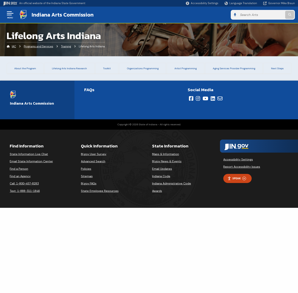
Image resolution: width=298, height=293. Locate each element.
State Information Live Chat (29, 239)
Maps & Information (165, 239)
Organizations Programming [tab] (140, 69)
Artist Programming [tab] (184, 69)
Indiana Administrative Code (171, 268)
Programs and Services (38, 46)
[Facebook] (191, 183)
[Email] (219, 183)
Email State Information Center (31, 246)
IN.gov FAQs (88, 268)
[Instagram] (198, 183)
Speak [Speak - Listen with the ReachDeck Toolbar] (236, 263)
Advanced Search (93, 246)
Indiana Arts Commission (63, 15)
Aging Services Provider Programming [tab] (235, 69)
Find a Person (19, 254)
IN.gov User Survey (93, 239)
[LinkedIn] (213, 183)
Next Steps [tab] (280, 69)
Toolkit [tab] (105, 68)
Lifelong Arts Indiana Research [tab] (69, 69)
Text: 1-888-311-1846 (25, 276)
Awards (157, 276)
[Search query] (261, 15)
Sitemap (87, 261)
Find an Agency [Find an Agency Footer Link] (20, 261)
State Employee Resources (100, 276)
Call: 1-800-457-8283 (24, 268)
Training (66, 46)
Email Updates (162, 254)
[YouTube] (205, 183)
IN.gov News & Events (166, 246)
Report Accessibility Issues (241, 252)
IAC (14, 46)
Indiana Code (161, 261)
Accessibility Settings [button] (238, 244)
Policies (86, 254)
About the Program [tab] (24, 69)
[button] (202, 3)
